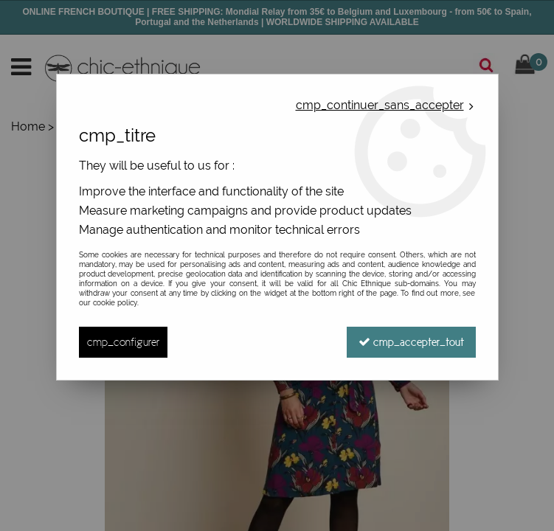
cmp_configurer (123, 342)
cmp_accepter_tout (411, 342)
